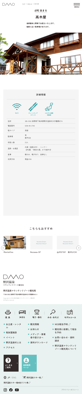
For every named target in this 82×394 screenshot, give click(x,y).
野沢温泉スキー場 (34, 377)
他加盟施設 (11, 332)
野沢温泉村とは (13, 342)
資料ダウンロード (39, 342)
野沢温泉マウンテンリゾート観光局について (66, 347)
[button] (3, 248)
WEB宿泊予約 (61, 324)
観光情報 (34, 324)
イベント (10, 337)
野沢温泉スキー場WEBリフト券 (16, 382)
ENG (14, 377)
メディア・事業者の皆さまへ (38, 336)
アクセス (10, 347)
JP (8, 377)
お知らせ (34, 329)
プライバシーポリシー (69, 389)
